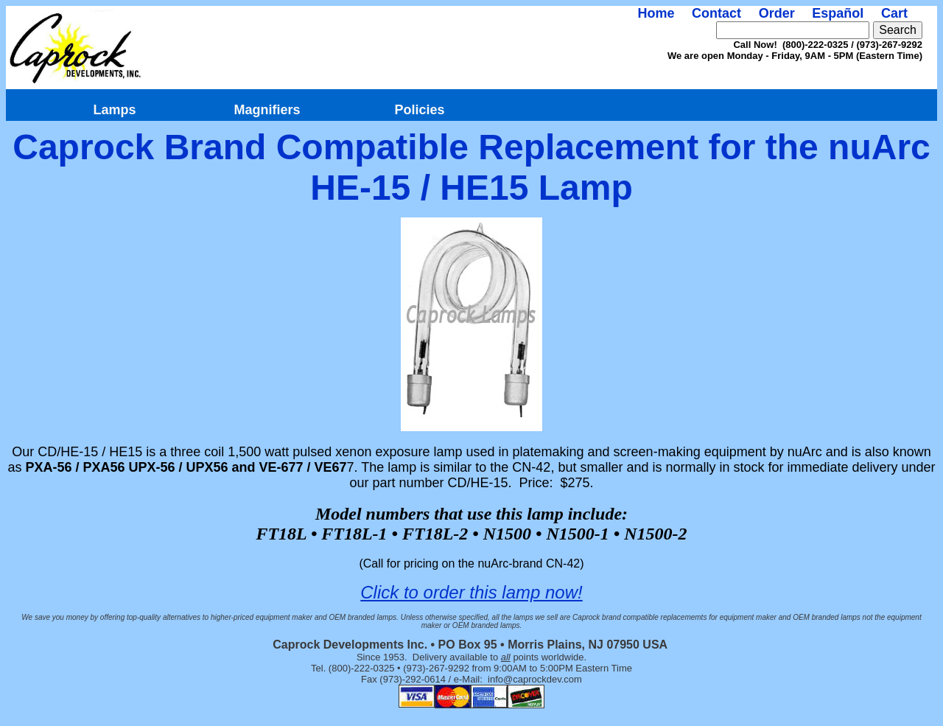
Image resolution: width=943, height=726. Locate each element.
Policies (419, 109)
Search (897, 30)
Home (655, 13)
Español (837, 13)
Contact (716, 13)
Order (777, 13)
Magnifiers (267, 109)
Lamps (114, 109)
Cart (894, 13)
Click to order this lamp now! (471, 592)
